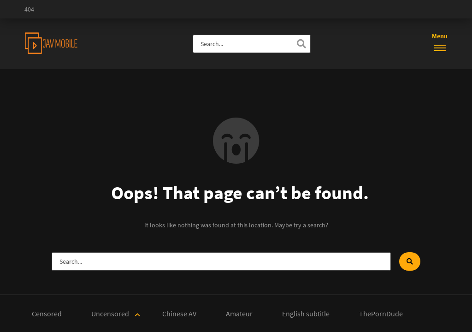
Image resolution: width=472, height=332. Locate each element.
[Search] (301, 44)
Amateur (239, 313)
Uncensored (110, 313)
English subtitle (306, 313)
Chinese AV (179, 313)
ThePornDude (381, 313)
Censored (47, 313)
